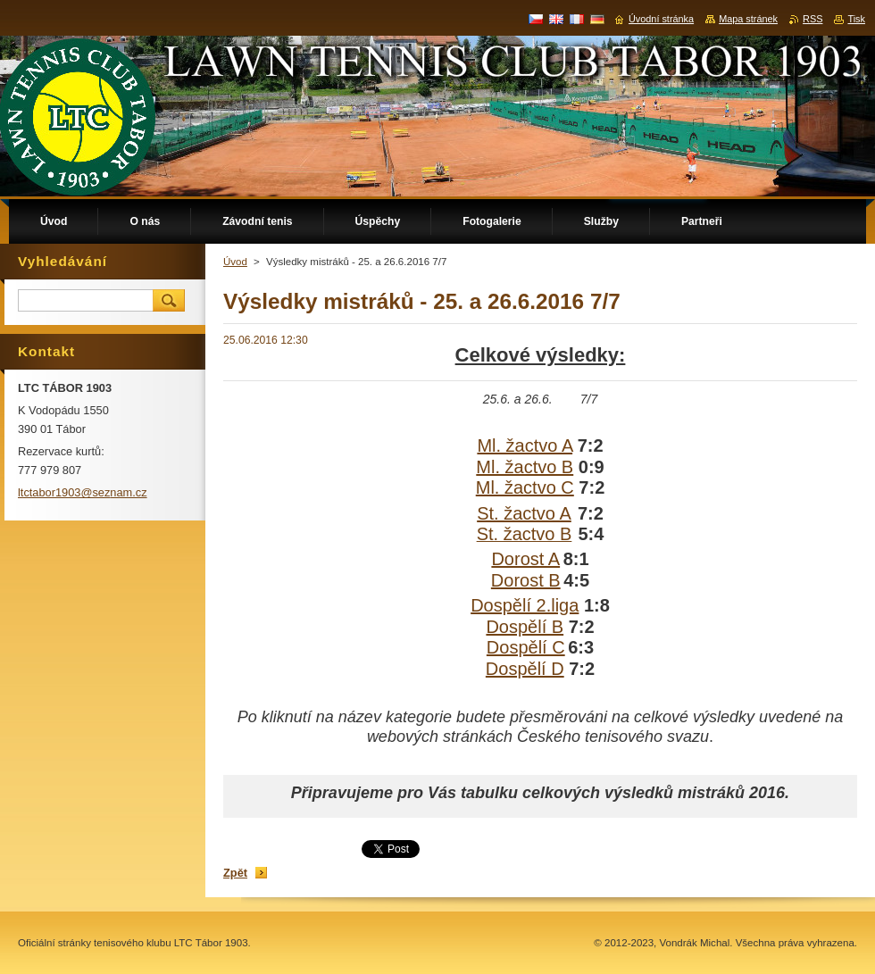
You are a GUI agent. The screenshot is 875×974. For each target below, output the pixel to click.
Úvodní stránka (661, 18)
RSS (812, 18)
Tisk (856, 18)
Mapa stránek (748, 18)
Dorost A (525, 559)
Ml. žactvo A (524, 445)
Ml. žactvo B (524, 467)
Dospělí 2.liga (525, 605)
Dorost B (526, 580)
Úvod (235, 261)
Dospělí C (526, 647)
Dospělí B (524, 627)
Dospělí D (525, 668)
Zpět (235, 872)
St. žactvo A (524, 513)
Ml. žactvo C (525, 487)
